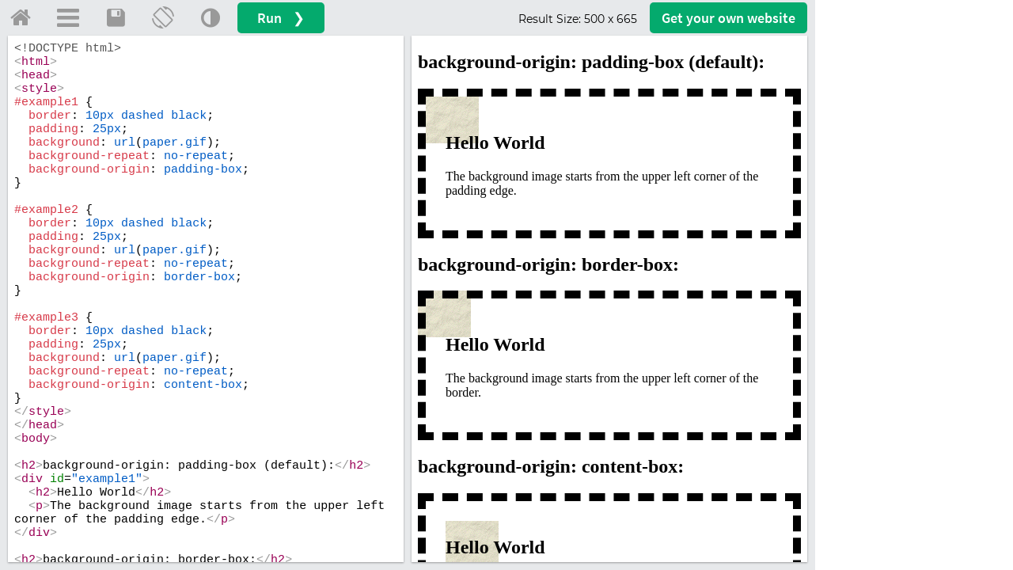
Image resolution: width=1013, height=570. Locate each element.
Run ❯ (281, 18)
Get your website (728, 18)
